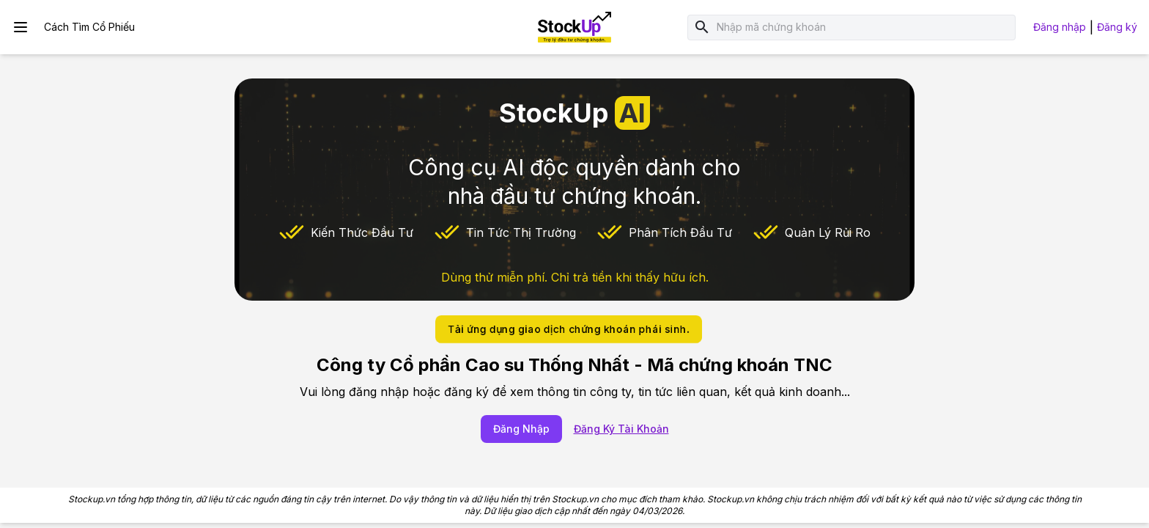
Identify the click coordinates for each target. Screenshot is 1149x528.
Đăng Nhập (521, 428)
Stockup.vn (91, 499)
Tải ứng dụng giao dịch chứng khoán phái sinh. (569, 329)
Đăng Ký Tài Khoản (621, 428)
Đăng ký (1117, 27)
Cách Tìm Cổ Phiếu (89, 27)
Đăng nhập (1059, 27)
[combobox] (863, 27)
